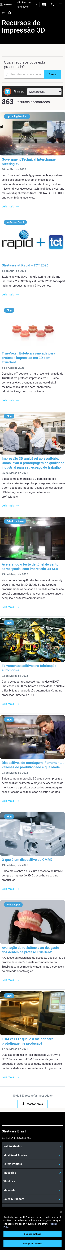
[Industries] (32, 1172)
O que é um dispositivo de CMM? (27, 860)
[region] (32, 1228)
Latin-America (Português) (26, 4)
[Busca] (52, 74)
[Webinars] (32, 1181)
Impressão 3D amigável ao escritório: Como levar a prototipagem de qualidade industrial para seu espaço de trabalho (33, 462)
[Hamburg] (61, 4)
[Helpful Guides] (32, 1146)
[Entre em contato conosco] (44, 4)
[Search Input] (24, 74)
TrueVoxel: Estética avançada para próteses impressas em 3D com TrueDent (28, 357)
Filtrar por (19, 91)
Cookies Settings (32, 1234)
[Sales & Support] (32, 1199)
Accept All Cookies (32, 1243)
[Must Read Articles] (32, 1155)
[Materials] (32, 1190)
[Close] (61, 1212)
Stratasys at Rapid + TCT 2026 (25, 265)
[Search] (52, 4)
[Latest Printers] (32, 1164)
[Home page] (8, 13)
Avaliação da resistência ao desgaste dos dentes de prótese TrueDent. (30, 950)
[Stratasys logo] (6, 4)
